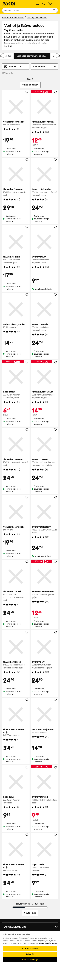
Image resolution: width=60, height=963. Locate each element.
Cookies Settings (30, 960)
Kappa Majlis (15, 394)
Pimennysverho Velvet (44, 394)
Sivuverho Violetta (44, 462)
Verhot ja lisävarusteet (37, 17)
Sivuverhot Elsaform (15, 192)
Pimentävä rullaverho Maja (15, 732)
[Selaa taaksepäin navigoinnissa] (3, 55)
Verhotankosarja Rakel (15, 123)
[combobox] (27, 10)
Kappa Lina (15, 800)
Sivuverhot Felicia (15, 259)
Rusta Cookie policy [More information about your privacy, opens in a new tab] (48, 943)
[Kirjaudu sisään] (37, 4)
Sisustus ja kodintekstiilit (13, 17)
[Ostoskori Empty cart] (50, 4)
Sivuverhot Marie (44, 327)
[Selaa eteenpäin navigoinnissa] (57, 55)
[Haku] (55, 10)
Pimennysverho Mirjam (44, 124)
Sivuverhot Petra (44, 800)
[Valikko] (56, 4)
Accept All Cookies (30, 948)
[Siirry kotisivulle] (8, 3)
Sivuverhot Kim (44, 259)
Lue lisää (8, 46)
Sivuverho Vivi (44, 665)
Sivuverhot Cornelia (44, 192)
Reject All (30, 954)
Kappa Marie (44, 867)
